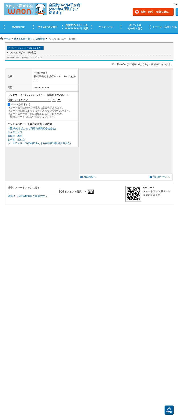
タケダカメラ (15, 132)
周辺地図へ (89, 176)
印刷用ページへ (161, 176)
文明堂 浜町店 (16, 139)
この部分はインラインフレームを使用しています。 (89, 17)
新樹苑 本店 (15, 135)
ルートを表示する (21, 104)
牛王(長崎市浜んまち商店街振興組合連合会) (32, 128)
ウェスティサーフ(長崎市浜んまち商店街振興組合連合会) (39, 143)
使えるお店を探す (23, 38)
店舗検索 (40, 38)
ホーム (7, 38)
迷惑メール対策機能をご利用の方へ (27, 196)
